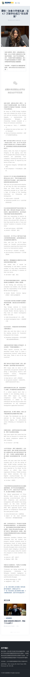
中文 (19, 3)
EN (16, 3)
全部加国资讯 (9, 618)
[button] (11, 632)
